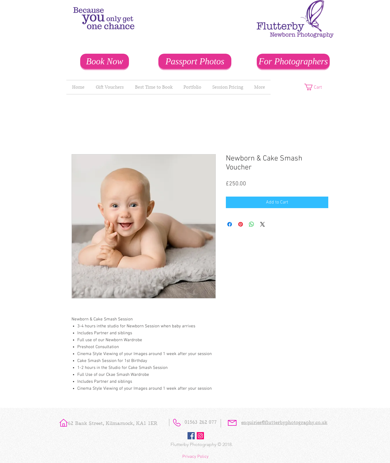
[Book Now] (104, 61)
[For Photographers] (293, 61)
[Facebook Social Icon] (191, 435)
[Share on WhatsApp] (251, 224)
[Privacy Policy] (195, 456)
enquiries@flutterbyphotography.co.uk (284, 423)
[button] (317, 87)
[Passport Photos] (194, 61)
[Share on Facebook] (229, 224)
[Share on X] (262, 224)
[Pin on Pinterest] (240, 224)
